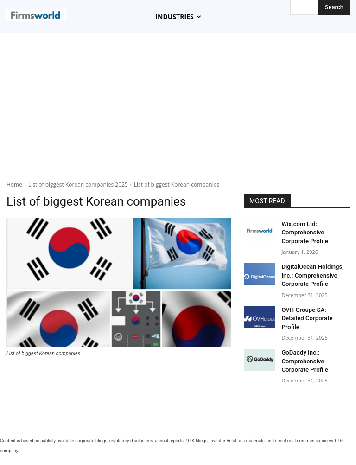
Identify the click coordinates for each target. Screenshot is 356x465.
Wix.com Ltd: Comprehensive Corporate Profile (313, 231)
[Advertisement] (178, 108)
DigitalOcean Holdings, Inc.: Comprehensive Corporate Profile (309, 272)
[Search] (334, 7)
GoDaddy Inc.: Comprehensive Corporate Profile (313, 345)
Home (14, 184)
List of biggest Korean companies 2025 (78, 184)
